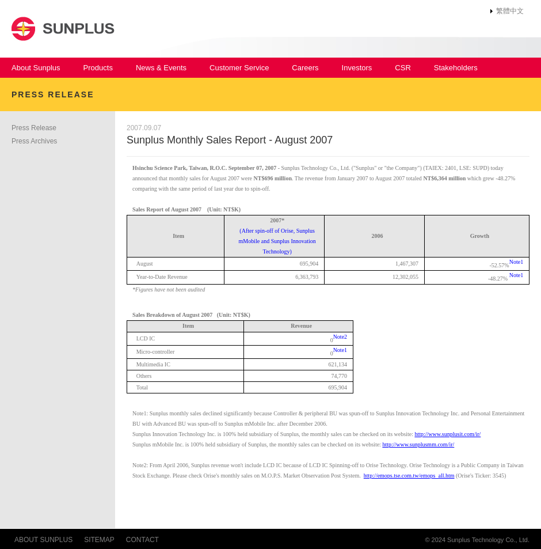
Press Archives (34, 141)
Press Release (34, 128)
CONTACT (142, 540)
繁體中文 (510, 11)
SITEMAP (99, 540)
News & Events (161, 67)
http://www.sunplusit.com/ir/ (447, 434)
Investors (357, 67)
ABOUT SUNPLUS (43, 540)
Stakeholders (456, 67)
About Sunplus (36, 67)
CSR (402, 67)
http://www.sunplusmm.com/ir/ (418, 444)
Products (98, 67)
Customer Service (239, 67)
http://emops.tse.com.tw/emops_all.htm (409, 475)
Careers (305, 67)
